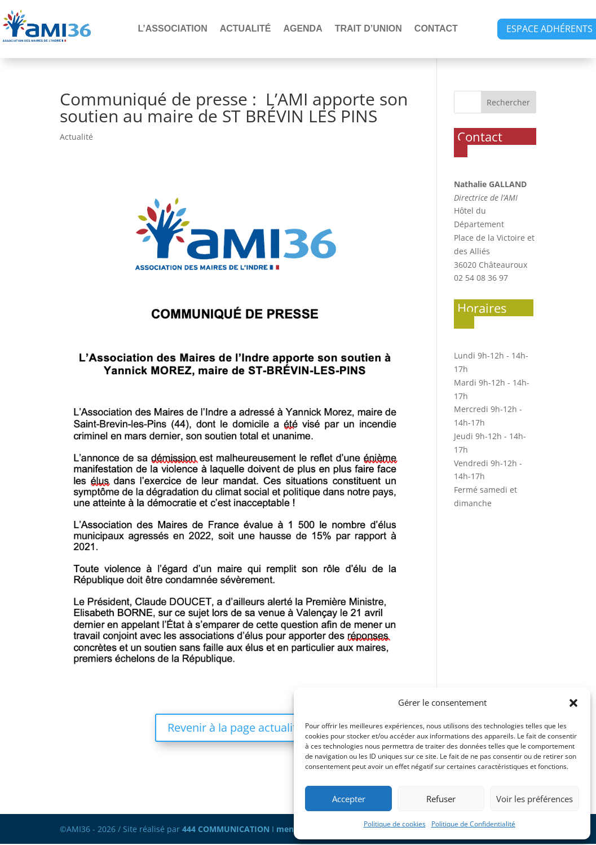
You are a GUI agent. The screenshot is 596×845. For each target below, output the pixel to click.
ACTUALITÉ (245, 29)
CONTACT (436, 29)
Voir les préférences (534, 798)
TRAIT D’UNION (368, 29)
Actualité (76, 136)
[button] (573, 703)
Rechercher (508, 102)
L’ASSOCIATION (172, 29)
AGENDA (302, 29)
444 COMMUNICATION (226, 829)
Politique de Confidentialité (473, 824)
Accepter (348, 798)
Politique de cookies (395, 824)
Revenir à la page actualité (235, 727)
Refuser (441, 798)
